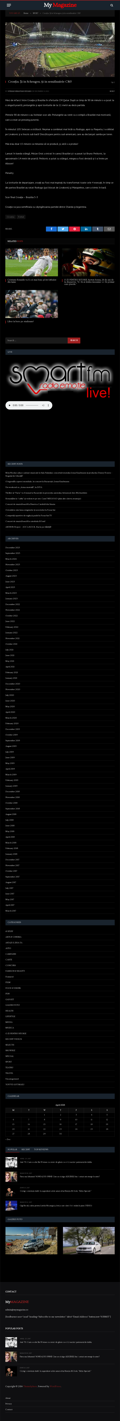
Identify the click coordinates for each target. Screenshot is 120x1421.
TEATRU (9, 1067)
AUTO (8, 948)
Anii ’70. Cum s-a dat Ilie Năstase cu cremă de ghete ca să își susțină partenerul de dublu (56, 1162)
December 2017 (12, 860)
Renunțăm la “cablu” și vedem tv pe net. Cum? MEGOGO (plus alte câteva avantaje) (43, 499)
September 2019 (12, 740)
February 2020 (11, 723)
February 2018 (11, 848)
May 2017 (9, 899)
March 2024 (11, 559)
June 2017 (9, 894)
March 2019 (11, 775)
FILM (7, 982)
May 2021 (9, 661)
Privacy (8, 1404)
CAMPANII (10, 954)
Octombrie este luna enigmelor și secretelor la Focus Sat (30, 510)
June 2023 (10, 582)
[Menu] (9, 5)
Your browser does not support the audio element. (28, 405)
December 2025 (12, 548)
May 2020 (10, 706)
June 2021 (9, 655)
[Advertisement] (60, 436)
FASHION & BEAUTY (15, 971)
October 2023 (11, 570)
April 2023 (10, 587)
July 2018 (9, 820)
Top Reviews (41, 1149)
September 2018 (12, 809)
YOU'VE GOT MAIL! (14, 1084)
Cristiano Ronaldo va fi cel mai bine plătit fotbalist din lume (32, 281)
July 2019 (9, 752)
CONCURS (10, 965)
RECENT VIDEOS (13, 1039)
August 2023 (11, 576)
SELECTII (9, 1045)
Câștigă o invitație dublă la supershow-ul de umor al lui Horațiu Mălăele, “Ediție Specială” (56, 1191)
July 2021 (9, 650)
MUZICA (9, 1028)
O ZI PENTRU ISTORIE (15, 1033)
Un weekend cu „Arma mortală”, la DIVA (23, 487)
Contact (8, 1409)
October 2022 (11, 616)
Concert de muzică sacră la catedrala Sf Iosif (25, 521)
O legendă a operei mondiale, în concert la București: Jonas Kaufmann (37, 481)
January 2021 (11, 678)
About (7, 1398)
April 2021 (10, 667)
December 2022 (12, 604)
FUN (7, 994)
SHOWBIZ (10, 1050)
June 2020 (10, 701)
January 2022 (11, 633)
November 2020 (12, 689)
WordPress (55, 1386)
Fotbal (21, 217)
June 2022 (10, 621)
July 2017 (9, 888)
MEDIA (8, 1022)
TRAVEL (9, 1073)
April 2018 (10, 837)
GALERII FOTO (12, 1005)
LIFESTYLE (10, 1016)
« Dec (7, 1139)
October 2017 (11, 871)
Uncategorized (12, 1079)
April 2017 (9, 905)
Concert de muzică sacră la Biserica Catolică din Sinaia (30, 504)
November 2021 (12, 638)
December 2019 (12, 729)
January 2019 (11, 786)
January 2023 (11, 599)
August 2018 (10, 814)
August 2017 (10, 882)
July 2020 (9, 695)
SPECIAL (9, 1056)
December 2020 (12, 684)
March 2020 (11, 718)
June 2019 (10, 757)
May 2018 (9, 831)
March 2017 (10, 911)
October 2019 (11, 735)
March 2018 (10, 843)
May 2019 (10, 763)
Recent (26, 1149)
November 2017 (12, 865)
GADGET (9, 999)
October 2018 (11, 803)
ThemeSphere (30, 1386)
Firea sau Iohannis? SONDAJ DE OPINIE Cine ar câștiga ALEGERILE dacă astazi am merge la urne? (60, 1177)
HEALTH (9, 1011)
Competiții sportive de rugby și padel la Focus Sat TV (28, 516)
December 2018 (12, 791)
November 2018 (12, 797)
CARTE (8, 960)
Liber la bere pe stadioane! (21, 321)
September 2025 (12, 553)
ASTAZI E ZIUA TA (13, 943)
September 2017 (12, 877)
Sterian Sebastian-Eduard (19, 91)
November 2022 (12, 610)
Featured (9, 977)
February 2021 (11, 672)
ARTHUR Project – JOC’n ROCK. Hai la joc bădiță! (28, 527)
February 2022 (11, 627)
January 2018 (11, 854)
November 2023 (12, 564)
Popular (12, 1149)
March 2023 (11, 593)
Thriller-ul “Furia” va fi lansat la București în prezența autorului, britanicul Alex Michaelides (46, 493)
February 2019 (11, 780)
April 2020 (10, 712)
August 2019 (11, 746)
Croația (10, 217)
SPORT (112, 91)
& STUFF (9, 931)
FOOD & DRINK (13, 988)
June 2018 (9, 826)
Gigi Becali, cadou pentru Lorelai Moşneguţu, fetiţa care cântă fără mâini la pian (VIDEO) (56, 1206)
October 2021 (11, 644)
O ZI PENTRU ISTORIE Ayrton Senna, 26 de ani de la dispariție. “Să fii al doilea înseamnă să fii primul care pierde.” (89, 282)
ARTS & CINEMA (13, 937)
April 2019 (10, 769)
